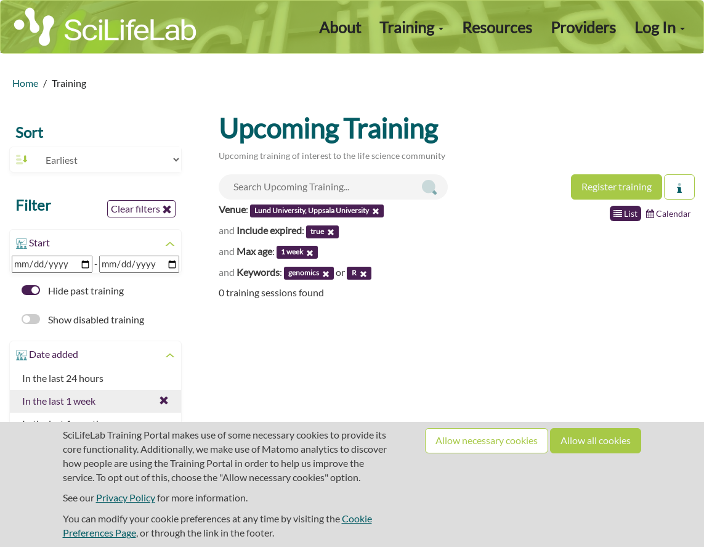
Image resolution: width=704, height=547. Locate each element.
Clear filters (141, 209)
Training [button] (411, 27)
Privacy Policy (125, 497)
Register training (616, 186)
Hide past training (73, 290)
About (340, 27)
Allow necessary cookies (486, 440)
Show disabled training (83, 319)
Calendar (668, 213)
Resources (497, 27)
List (625, 213)
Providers (583, 27)
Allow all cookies (595, 440)
